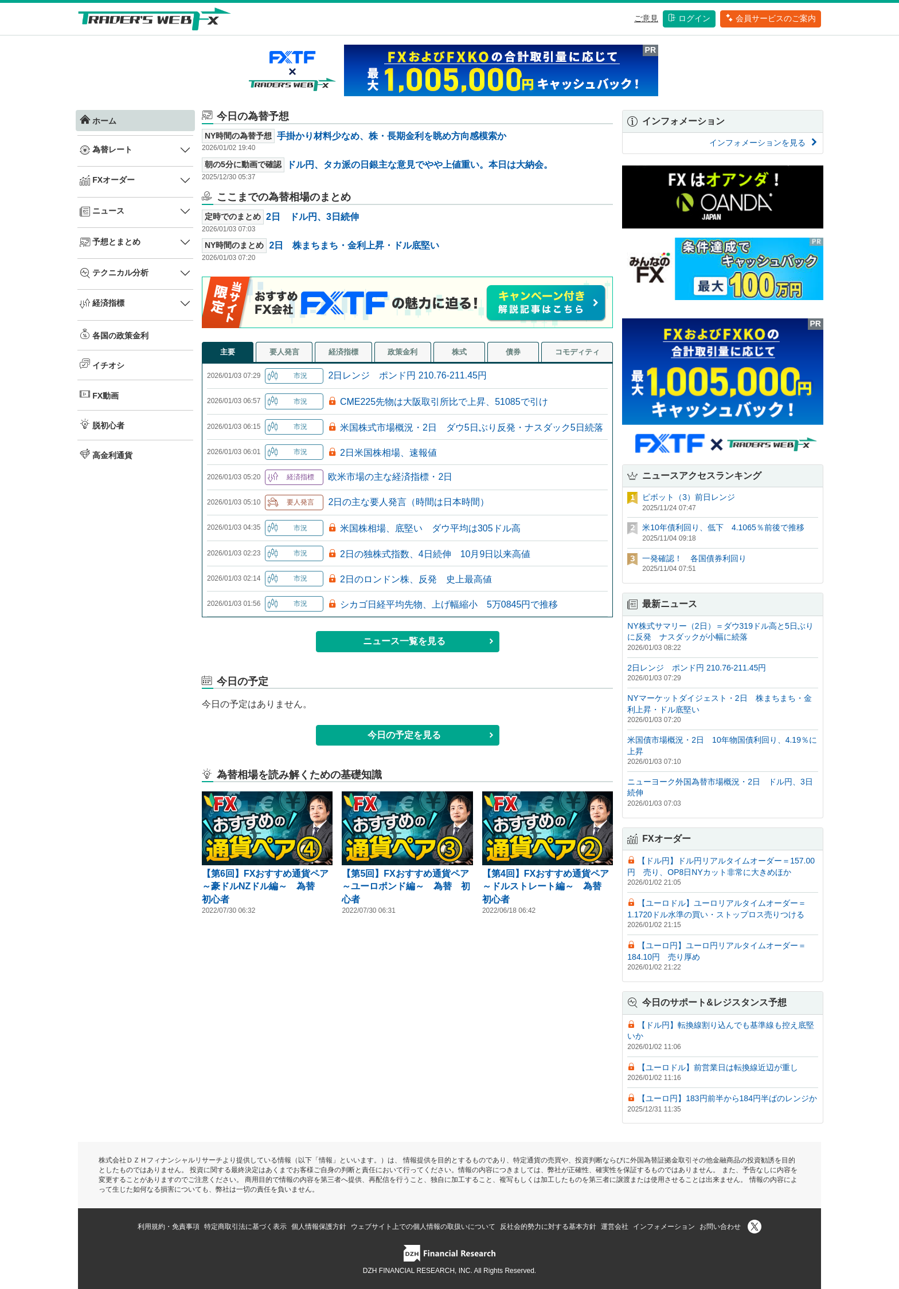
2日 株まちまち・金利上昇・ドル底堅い (354, 245)
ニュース (102, 211)
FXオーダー (107, 180)
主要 (227, 352)
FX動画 (99, 394)
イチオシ (102, 364)
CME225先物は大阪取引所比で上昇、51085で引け (444, 402)
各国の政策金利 (114, 334)
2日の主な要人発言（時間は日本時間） (408, 502)
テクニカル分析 (114, 273)
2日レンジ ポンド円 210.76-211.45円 (407, 375)
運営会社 (614, 1227)
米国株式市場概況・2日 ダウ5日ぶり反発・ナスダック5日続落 (471, 427)
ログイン (689, 18)
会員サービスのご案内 (770, 18)
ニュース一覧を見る (428, 641)
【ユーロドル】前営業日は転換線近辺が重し (718, 1067)
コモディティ (577, 352)
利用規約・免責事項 (169, 1227)
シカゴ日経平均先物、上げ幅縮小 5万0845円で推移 (449, 604)
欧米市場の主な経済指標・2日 (390, 477)
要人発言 (284, 352)
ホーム (98, 119)
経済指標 (102, 303)
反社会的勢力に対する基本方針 (548, 1227)
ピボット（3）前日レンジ (688, 497)
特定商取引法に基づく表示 (245, 1227)
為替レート (106, 150)
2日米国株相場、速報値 (388, 453)
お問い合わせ (720, 1227)
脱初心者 (102, 424)
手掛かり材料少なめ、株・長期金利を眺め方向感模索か (391, 136)
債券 (513, 352)
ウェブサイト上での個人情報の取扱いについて (423, 1227)
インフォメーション (664, 1227)
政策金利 (402, 352)
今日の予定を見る (431, 735)
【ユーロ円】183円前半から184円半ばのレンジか (727, 1098)
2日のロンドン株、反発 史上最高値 (416, 579)
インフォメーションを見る (763, 142)
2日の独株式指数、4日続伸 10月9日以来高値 (435, 554)
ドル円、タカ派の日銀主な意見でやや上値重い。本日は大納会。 (420, 164)
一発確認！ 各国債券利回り (694, 558)
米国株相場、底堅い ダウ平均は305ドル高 (430, 528)
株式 (459, 352)
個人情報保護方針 (318, 1227)
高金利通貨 (106, 454)
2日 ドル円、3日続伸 (312, 217)
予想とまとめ (110, 242)
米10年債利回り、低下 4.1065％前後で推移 (723, 527)
